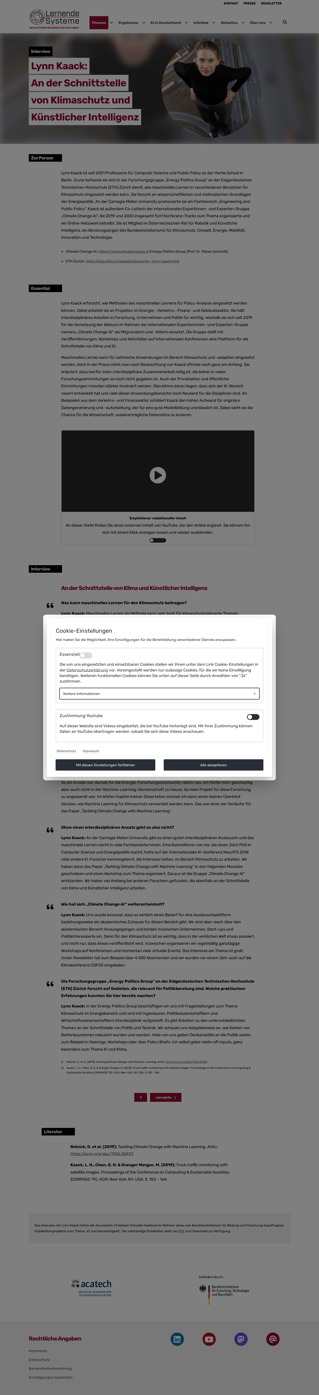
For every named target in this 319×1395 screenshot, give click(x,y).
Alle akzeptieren (213, 765)
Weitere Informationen (81, 694)
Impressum (91, 751)
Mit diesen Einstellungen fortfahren (105, 765)
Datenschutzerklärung (87, 669)
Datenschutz (66, 751)
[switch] (253, 717)
